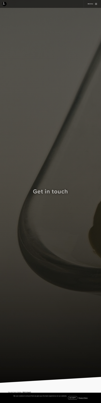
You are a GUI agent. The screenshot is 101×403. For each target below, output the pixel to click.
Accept (72, 398)
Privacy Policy (83, 398)
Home (19, 392)
